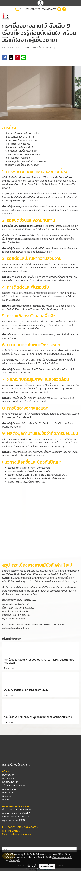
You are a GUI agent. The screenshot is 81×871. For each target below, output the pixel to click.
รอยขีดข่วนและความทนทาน (21, 136)
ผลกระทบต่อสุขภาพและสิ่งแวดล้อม (24, 154)
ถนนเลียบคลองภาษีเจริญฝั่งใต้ (16, 611)
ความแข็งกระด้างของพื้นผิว (21, 147)
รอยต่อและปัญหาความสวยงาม (22, 140)
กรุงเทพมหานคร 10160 (13, 618)
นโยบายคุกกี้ (14, 860)
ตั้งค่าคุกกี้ (32, 866)
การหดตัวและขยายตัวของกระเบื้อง (24, 133)
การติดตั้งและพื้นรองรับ (19, 143)
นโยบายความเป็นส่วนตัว (62, 857)
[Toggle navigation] (77, 16)
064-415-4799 (49, 9)
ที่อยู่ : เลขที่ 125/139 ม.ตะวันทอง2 (18, 608)
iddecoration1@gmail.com (23, 834)
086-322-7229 (32, 9)
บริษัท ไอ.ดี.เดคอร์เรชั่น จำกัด (16, 604)
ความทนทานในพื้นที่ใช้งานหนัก (22, 150)
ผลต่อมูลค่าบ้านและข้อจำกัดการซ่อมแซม (27, 161)
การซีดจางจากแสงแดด (19, 158)
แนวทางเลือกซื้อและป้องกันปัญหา (23, 165)
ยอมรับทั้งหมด (47, 866)
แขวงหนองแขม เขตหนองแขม (16, 615)
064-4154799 (31, 624)
